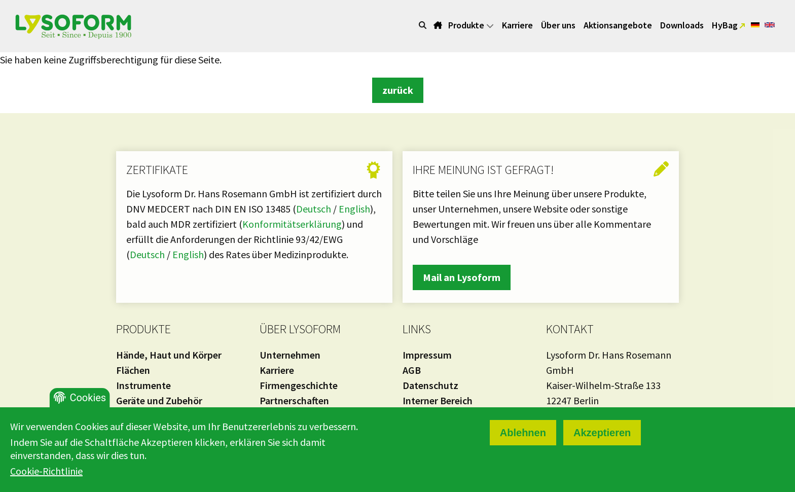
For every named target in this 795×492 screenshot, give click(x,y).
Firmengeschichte (299, 385)
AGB (412, 370)
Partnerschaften (294, 400)
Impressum (427, 354)
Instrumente (143, 385)
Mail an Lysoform (461, 277)
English (354, 208)
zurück (397, 90)
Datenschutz (430, 385)
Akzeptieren (602, 432)
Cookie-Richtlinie (46, 471)
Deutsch (314, 208)
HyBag (726, 25)
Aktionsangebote (618, 25)
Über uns (558, 25)
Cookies (87, 398)
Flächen (133, 370)
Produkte (471, 25)
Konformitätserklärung (292, 224)
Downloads (682, 25)
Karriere (517, 25)
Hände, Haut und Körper (169, 354)
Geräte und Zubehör (159, 400)
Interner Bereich (438, 400)
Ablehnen (523, 432)
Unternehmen (290, 354)
